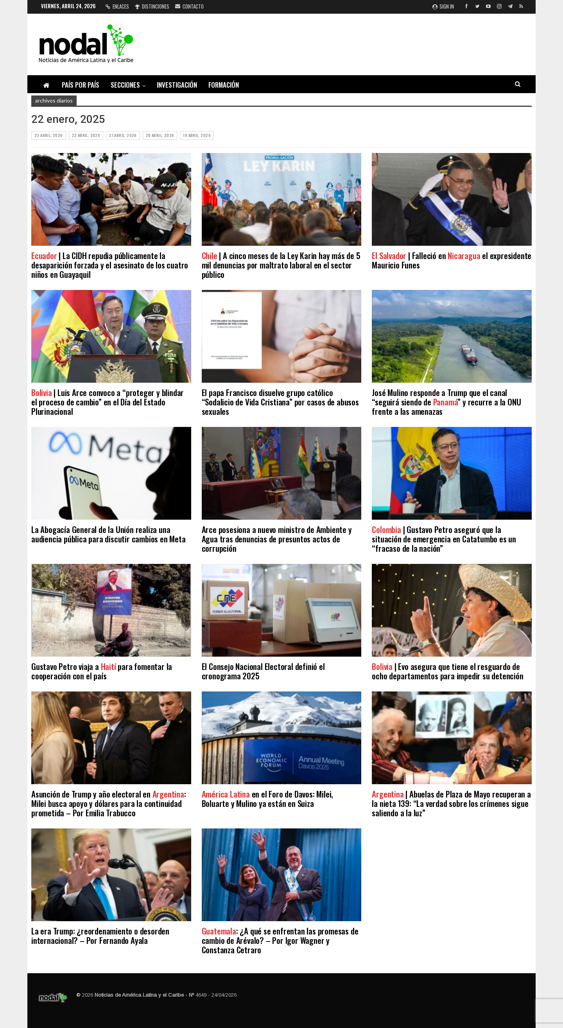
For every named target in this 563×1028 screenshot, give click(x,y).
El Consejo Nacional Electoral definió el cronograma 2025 (263, 671)
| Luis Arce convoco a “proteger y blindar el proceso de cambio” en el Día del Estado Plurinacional (107, 401)
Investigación (177, 85)
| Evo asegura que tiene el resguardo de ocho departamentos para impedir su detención (447, 671)
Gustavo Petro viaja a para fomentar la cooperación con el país (101, 671)
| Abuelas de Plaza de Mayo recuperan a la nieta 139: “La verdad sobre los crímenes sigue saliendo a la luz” (451, 803)
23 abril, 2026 (48, 135)
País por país (80, 85)
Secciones (125, 85)
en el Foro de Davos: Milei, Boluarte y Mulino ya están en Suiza (267, 798)
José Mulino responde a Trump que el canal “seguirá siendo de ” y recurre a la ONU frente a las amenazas (446, 401)
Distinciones (152, 6)
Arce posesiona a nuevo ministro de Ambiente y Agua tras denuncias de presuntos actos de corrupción (277, 538)
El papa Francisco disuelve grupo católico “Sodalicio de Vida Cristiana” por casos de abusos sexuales (280, 401)
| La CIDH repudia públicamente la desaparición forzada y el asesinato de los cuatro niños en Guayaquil (109, 264)
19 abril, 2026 (197, 135)
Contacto (189, 6)
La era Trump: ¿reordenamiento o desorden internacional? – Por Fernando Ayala (100, 935)
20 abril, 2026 (160, 135)
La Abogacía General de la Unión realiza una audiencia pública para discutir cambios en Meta (108, 534)
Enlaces (117, 6)
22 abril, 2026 (86, 135)
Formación (223, 85)
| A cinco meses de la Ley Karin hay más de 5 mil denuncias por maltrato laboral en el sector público (281, 264)
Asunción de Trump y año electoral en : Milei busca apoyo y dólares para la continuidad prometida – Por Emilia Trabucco (108, 803)
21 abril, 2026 (123, 135)
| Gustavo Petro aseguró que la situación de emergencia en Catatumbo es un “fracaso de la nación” (444, 538)
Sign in (443, 6)
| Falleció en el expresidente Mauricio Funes (451, 260)
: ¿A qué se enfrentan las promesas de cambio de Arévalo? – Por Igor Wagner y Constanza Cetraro (280, 940)
